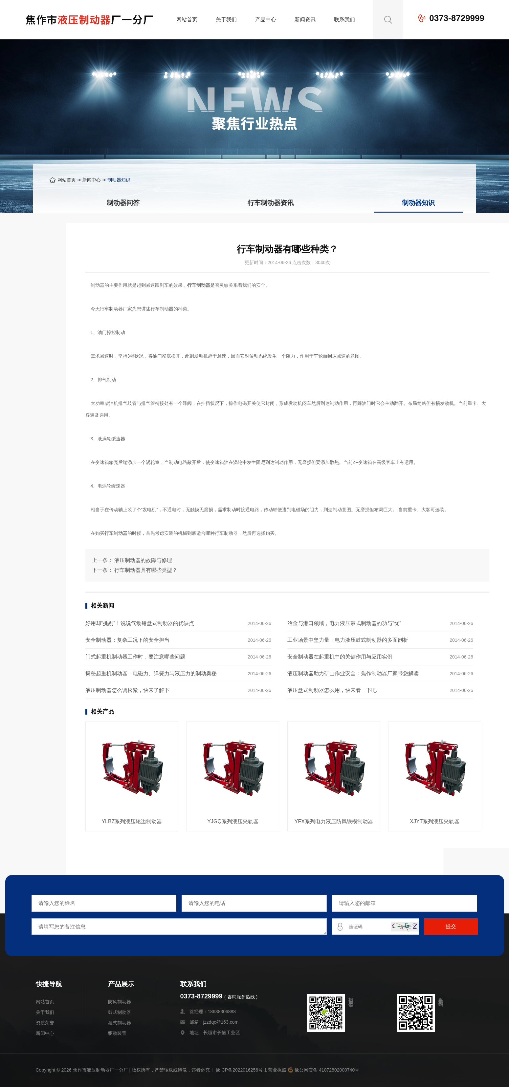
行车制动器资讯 (271, 202)
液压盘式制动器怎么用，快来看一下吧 (332, 690)
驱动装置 (117, 1033)
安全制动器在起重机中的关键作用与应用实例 (339, 656)
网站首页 (186, 19)
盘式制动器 (119, 1022)
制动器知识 (118, 179)
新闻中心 (91, 179)
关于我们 (226, 19)
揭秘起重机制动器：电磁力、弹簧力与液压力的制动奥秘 (151, 673)
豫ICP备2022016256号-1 (241, 1070)
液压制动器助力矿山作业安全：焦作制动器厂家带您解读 (353, 673)
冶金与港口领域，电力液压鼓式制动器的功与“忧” (344, 623)
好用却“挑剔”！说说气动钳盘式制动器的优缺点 (139, 623)
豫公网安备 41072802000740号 (323, 1070)
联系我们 (344, 19)
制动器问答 (123, 202)
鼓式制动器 (119, 1012)
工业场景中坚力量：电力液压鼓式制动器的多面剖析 (347, 640)
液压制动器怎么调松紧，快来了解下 (127, 690)
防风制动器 (119, 1001)
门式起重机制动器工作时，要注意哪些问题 (135, 656)
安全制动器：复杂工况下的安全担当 (127, 640)
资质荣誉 (45, 1022)
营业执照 (277, 1070)
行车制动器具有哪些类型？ (145, 570)
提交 (451, 926)
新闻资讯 (305, 19)
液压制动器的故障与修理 (143, 560)
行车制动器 (115, 533)
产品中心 (265, 19)
